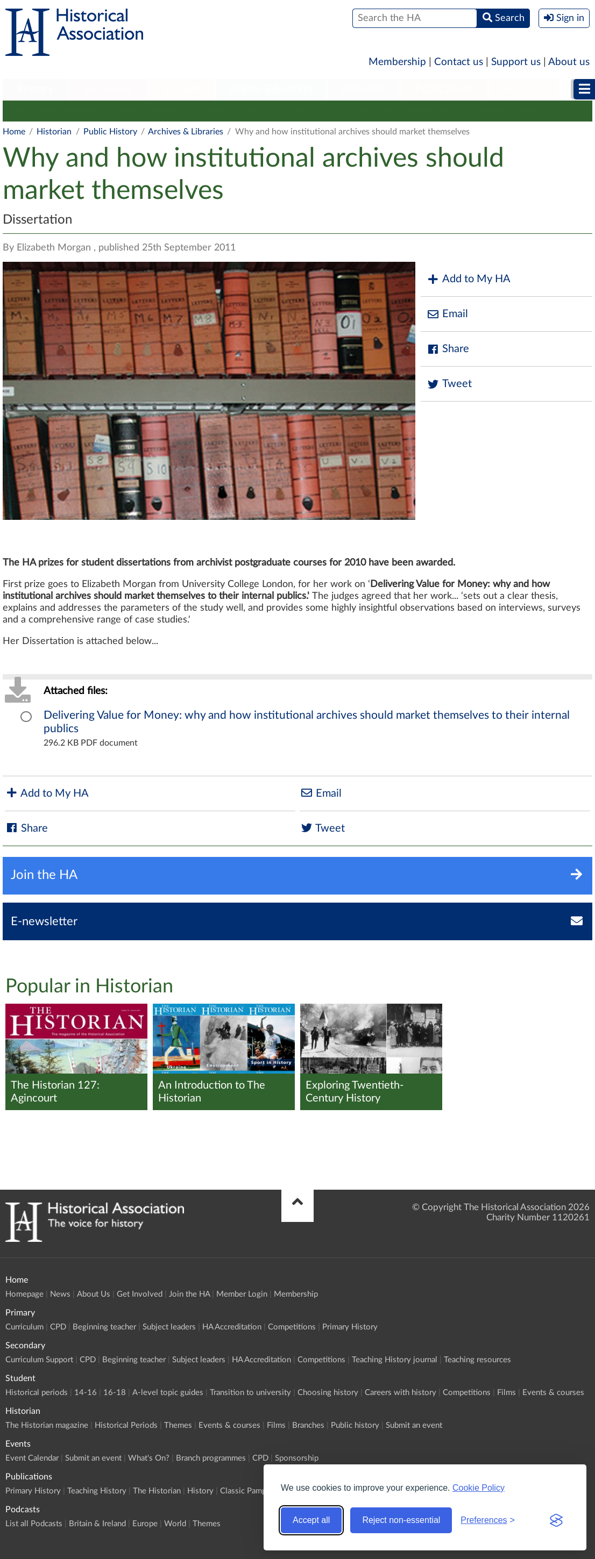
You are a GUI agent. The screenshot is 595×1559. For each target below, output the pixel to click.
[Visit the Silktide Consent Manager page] (556, 1520)
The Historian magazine (52, 110)
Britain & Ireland (97, 1524)
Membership (397, 62)
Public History (110, 131)
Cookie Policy (478, 1487)
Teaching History (96, 1491)
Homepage (24, 1294)
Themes (210, 110)
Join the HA (189, 1294)
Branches (375, 110)
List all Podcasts (33, 1524)
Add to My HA (468, 279)
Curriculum (24, 1327)
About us (569, 62)
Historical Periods (146, 110)
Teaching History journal (394, 1360)
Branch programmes (211, 1458)
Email (447, 314)
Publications (444, 89)
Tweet (449, 384)
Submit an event (508, 110)
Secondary (108, 89)
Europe (145, 1524)
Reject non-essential (401, 1520)
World (175, 1524)
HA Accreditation (231, 1327)
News (60, 1294)
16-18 (114, 1393)
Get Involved (139, 1294)
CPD (58, 1327)
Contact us (458, 62)
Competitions (292, 1327)
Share (447, 349)
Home (14, 131)
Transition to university (250, 1393)
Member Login (241, 1294)
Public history (435, 110)
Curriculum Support (39, 1360)
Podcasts (524, 89)
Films (332, 110)
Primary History (350, 1327)
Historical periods (36, 1393)
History (200, 1491)
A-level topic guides (167, 1393)
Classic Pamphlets (252, 1491)
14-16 (85, 1393)
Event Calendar (32, 1458)
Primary (35, 89)
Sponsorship (296, 1458)
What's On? (148, 1458)
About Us (93, 1294)
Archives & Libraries (185, 131)
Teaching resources (477, 1360)
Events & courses (273, 110)
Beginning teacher (104, 1327)
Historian (363, 89)
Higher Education (271, 89)
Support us (516, 62)
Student (181, 89)
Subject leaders (169, 1327)
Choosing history (328, 1393)
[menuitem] (35, 90)
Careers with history (400, 1393)
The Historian (157, 1491)
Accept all (311, 1520)
